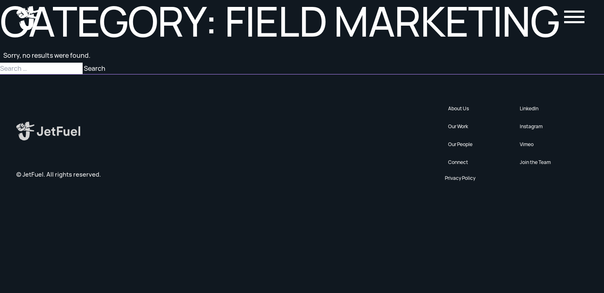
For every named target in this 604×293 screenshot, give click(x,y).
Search (94, 68)
